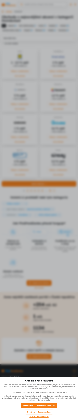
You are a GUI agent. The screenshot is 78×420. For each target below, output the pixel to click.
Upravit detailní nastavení (39, 417)
